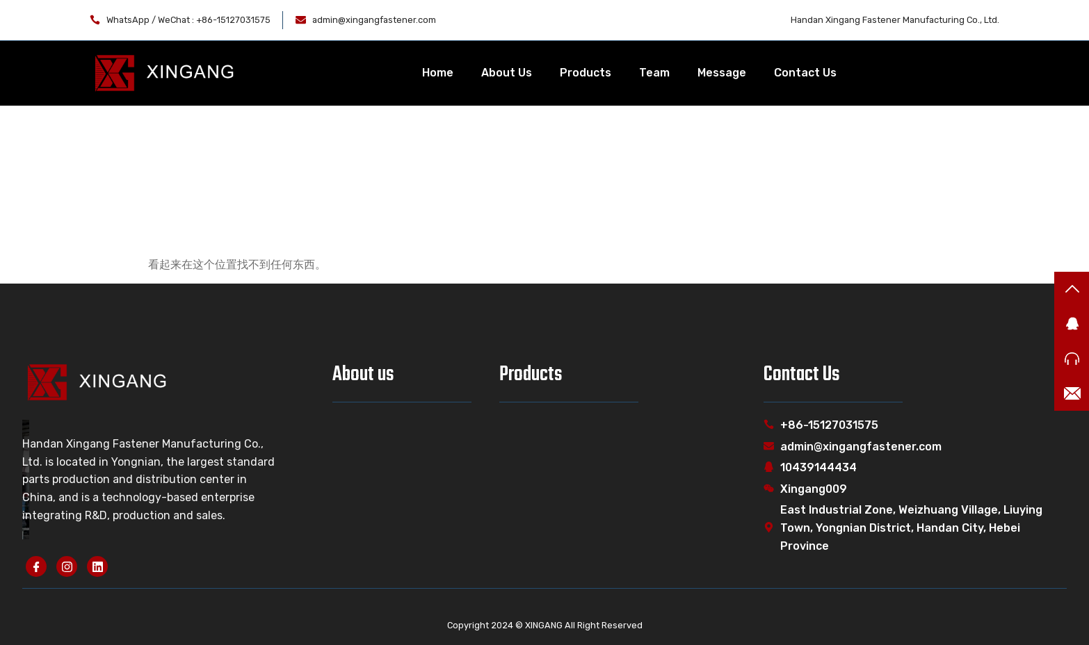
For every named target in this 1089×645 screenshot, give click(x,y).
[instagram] (66, 566)
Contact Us (805, 72)
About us (363, 375)
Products (585, 72)
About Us (506, 72)
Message (721, 72)
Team (654, 72)
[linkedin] (97, 566)
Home (437, 72)
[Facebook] (36, 566)
